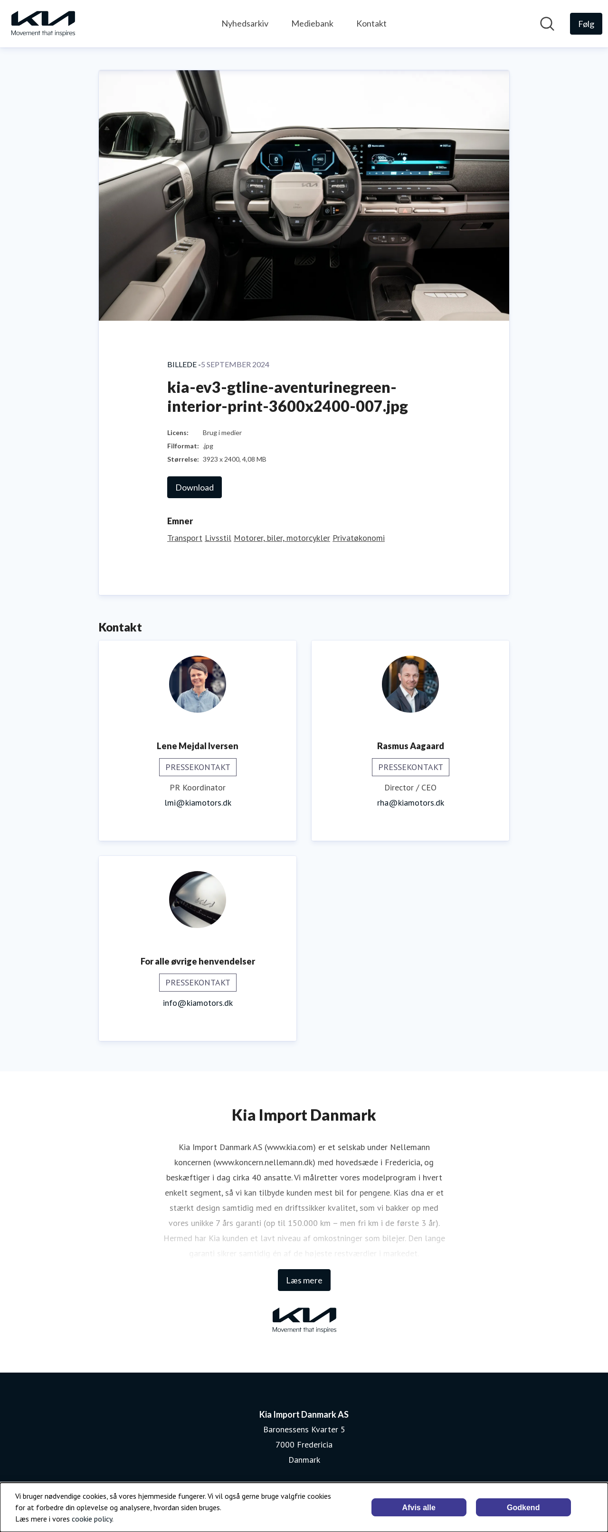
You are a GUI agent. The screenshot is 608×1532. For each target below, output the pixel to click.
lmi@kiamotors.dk (197, 802)
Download (194, 487)
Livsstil (218, 537)
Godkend (523, 1508)
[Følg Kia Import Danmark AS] (586, 24)
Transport (184, 537)
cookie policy (92, 1518)
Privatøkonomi (358, 537)
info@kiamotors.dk (198, 1002)
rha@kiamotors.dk (410, 802)
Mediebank (312, 23)
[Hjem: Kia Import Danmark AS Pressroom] (43, 24)
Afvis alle (419, 1508)
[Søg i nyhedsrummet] (547, 23)
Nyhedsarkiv (244, 23)
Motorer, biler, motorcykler (282, 537)
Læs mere (304, 1280)
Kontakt (371, 23)
